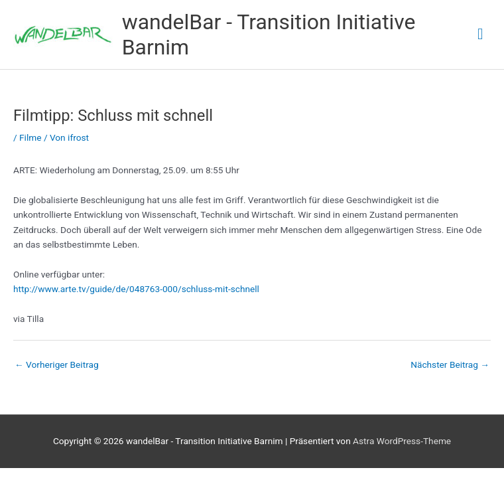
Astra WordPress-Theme (402, 441)
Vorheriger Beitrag (57, 364)
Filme (30, 137)
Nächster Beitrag (449, 364)
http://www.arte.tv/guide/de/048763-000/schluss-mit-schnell (136, 288)
